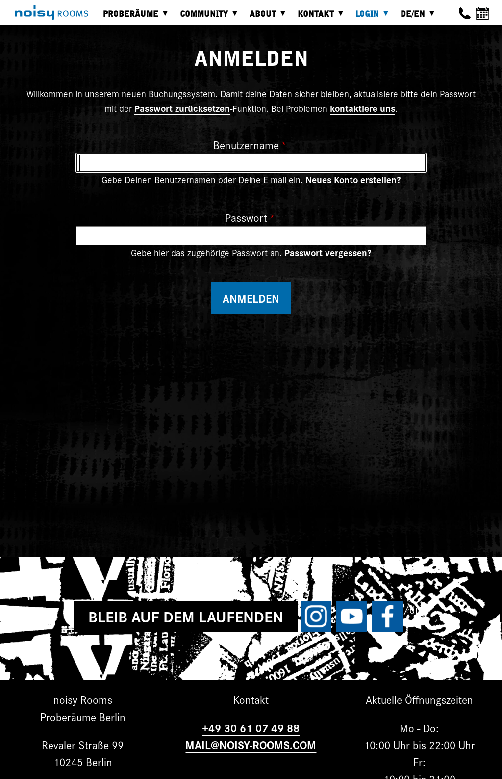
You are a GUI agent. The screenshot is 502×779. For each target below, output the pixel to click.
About (265, 17)
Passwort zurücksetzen (182, 108)
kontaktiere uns (362, 108)
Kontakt (318, 17)
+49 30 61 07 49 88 (251, 728)
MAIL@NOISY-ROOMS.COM (250, 744)
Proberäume (133, 17)
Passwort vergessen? (327, 252)
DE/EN (415, 17)
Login (370, 17)
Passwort (246, 217)
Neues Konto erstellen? (353, 179)
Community (206, 17)
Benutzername (246, 144)
